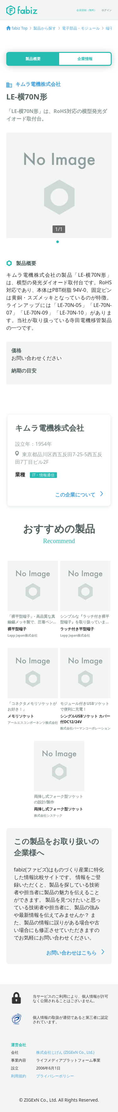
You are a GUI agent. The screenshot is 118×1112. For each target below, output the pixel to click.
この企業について (79, 494)
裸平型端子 (17, 629)
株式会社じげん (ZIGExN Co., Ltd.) (65, 1052)
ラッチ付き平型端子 (77, 629)
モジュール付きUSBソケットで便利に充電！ (84, 706)
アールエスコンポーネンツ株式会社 (33, 722)
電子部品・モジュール (81, 28)
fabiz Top (20, 28)
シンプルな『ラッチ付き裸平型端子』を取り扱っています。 (84, 622)
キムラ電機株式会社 (49, 428)
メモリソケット (21, 716)
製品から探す (44, 28)
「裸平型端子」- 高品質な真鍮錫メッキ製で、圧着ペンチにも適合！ (32, 622)
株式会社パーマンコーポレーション (85, 728)
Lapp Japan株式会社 (22, 635)
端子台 (111, 28)
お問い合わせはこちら (75, 952)
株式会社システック (48, 815)
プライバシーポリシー (55, 1076)
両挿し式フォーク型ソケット (58, 809)
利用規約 (18, 1076)
